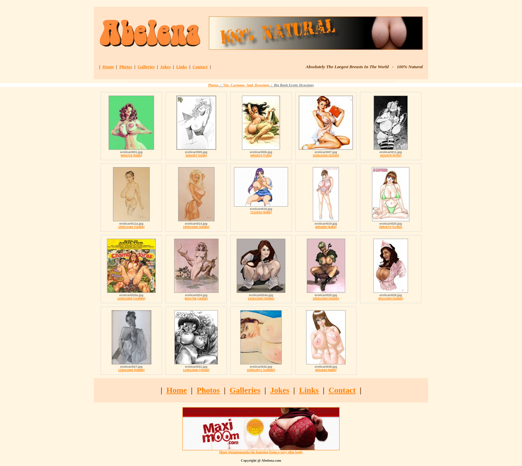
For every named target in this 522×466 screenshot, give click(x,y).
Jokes (165, 66)
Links (181, 66)
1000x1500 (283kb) (196, 227)
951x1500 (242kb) (390, 298)
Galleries (146, 66)
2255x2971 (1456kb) (261, 370)
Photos (125, 66)
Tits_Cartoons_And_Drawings (246, 85)
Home (108, 66)
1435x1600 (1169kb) (131, 298)
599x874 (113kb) (390, 227)
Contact (200, 66)
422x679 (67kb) (390, 155)
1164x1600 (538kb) (131, 370)
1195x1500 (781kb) (196, 370)
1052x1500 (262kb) (325, 298)
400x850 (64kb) (326, 227)
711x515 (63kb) (261, 212)
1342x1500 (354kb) (261, 298)
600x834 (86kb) (326, 370)
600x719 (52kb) (131, 155)
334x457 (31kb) (196, 155)
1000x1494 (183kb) (131, 227)
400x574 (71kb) (261, 155)
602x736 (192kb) (196, 298)
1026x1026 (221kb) (325, 155)
